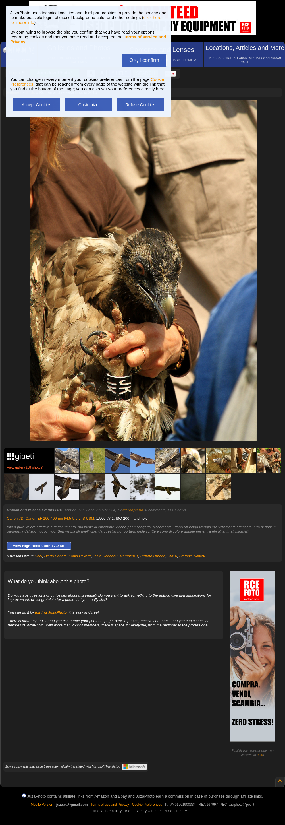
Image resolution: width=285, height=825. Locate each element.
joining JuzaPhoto (51, 612)
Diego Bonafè (55, 556)
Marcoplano (132, 510)
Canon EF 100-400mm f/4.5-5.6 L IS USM (60, 518)
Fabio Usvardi (80, 556)
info (260, 754)
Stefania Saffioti (192, 556)
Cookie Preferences (147, 805)
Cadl (38, 556)
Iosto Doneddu (105, 556)
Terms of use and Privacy (110, 805)
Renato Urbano (152, 556)
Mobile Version (42, 805)
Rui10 (172, 556)
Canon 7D (15, 518)
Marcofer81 (129, 556)
